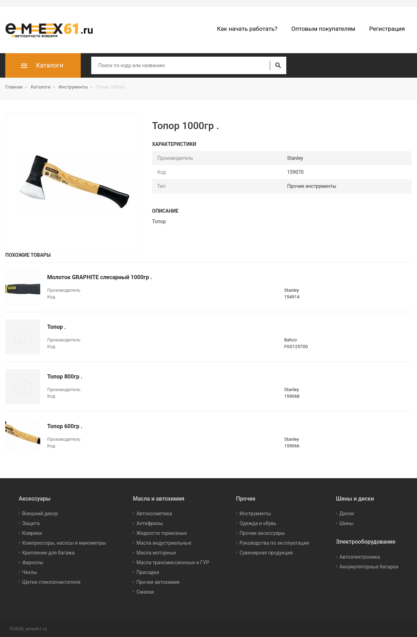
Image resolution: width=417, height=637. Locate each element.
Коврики (32, 533)
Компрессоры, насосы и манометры (64, 543)
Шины (346, 523)
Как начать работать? (247, 28)
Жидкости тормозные (161, 533)
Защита (31, 523)
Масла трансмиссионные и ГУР (172, 562)
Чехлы (29, 572)
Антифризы (149, 523)
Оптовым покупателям (323, 28)
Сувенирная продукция (266, 552)
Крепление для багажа (48, 552)
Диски (346, 513)
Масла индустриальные (163, 543)
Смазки (145, 592)
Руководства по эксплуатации (274, 543)
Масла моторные (156, 552)
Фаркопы (33, 562)
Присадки (147, 572)
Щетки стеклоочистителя (51, 582)
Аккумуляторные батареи (368, 566)
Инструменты (255, 513)
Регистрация (387, 28)
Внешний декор (40, 513)
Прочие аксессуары (262, 533)
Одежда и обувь (257, 523)
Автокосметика (154, 513)
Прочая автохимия (157, 582)
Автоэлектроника (359, 557)
